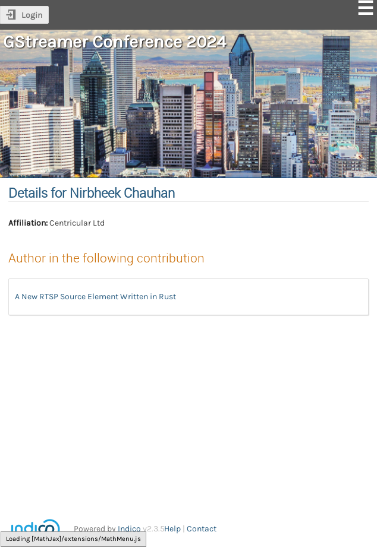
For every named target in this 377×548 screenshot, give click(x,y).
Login (31, 15)
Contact (201, 529)
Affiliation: (28, 223)
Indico (129, 529)
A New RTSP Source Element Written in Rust (95, 297)
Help (172, 529)
